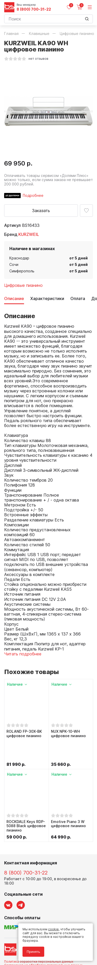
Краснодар (19, 258)
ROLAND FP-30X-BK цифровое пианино (24, 733)
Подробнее (33, 195)
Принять (33, 952)
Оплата (77, 298)
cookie (53, 929)
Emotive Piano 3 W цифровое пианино (68, 802)
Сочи (13, 264)
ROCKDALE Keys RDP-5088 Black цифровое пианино (26, 804)
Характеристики (47, 298)
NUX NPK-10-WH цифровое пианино (68, 733)
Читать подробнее (22, 653)
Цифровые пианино (23, 285)
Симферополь (21, 271)
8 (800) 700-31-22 (34, 9)
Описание (14, 298)
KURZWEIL (28, 234)
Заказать (41, 210)
